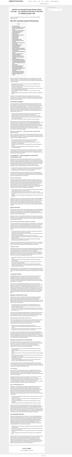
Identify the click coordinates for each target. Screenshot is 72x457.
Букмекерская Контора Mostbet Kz (18, 71)
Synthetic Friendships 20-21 (44, 3)
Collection (30, 1)
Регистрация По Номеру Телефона (18, 72)
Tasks (39, 1)
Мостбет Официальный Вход (17, 66)
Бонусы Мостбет (15, 33)
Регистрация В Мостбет (16, 45)
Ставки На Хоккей (15, 38)
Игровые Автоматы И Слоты (17, 39)
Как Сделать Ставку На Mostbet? (17, 55)
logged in (25, 450)
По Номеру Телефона (16, 26)
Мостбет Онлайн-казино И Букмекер (18, 48)
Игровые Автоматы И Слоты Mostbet (18, 42)
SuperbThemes (44, 455)
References (35, 1)
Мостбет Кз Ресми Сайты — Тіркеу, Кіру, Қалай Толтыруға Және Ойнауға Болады (18, 28)
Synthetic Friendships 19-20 (54, 1)
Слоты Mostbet (14, 43)
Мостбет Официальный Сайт (17, 44)
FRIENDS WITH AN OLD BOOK (16, 1)
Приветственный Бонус (16, 32)
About (43, 1)
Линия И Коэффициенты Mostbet (18, 59)
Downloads (47, 1)
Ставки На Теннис (15, 37)
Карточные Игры (15, 64)
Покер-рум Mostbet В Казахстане (17, 65)
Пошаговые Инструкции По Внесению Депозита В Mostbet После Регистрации (18, 69)
